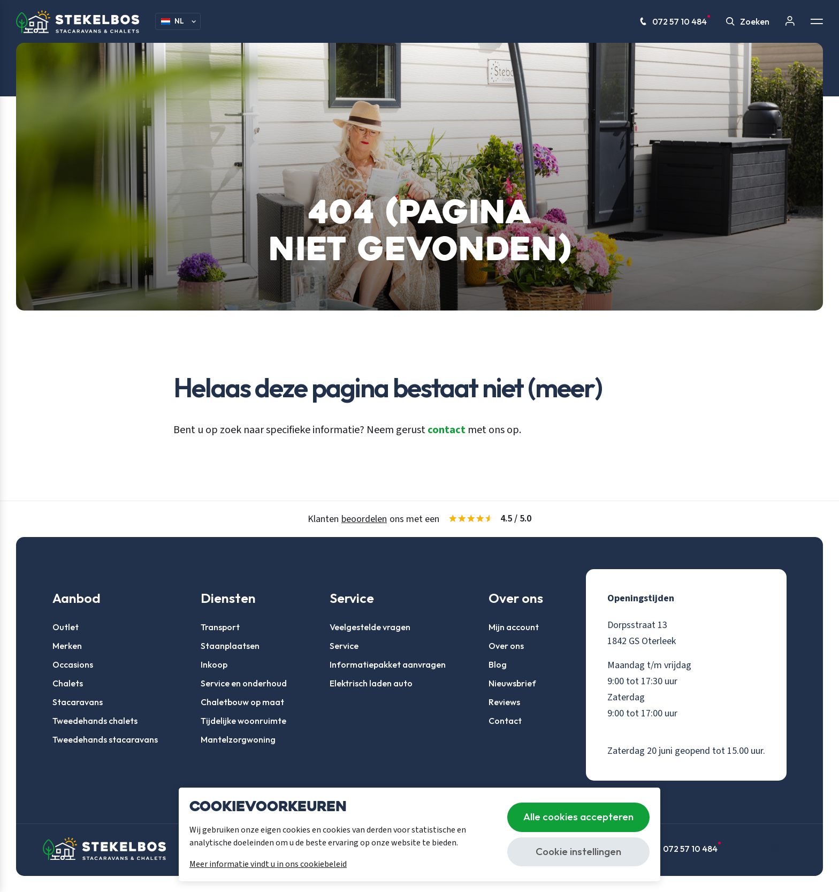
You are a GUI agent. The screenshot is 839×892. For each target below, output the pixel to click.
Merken (67, 645)
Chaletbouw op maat (242, 702)
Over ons (506, 645)
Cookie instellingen (578, 851)
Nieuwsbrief (512, 683)
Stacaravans (77, 702)
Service (344, 645)
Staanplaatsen (230, 645)
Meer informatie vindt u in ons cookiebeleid (268, 864)
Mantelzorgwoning (238, 739)
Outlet (65, 627)
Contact (505, 720)
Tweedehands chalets (95, 720)
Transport (220, 627)
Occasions (72, 664)
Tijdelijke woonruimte (243, 720)
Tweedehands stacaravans (105, 739)
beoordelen (364, 519)
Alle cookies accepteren (578, 816)
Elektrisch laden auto (371, 683)
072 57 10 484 (675, 21)
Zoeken (747, 21)
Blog (498, 664)
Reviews (504, 702)
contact (447, 429)
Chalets (67, 683)
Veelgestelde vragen (370, 627)
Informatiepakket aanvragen (388, 664)
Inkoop (214, 664)
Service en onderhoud (244, 683)
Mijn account (514, 627)
